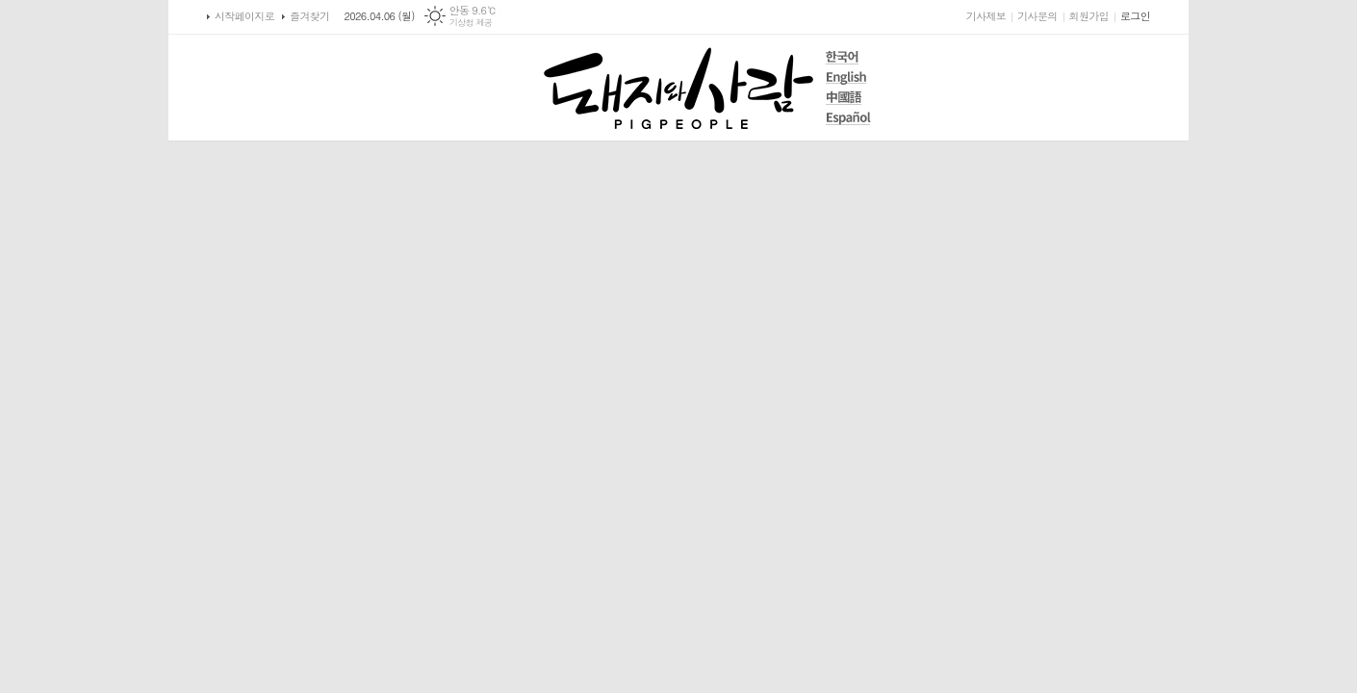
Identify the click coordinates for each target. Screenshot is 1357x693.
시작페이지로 (244, 16)
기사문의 (1037, 16)
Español (848, 118)
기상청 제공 (471, 22)
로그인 (1135, 16)
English (848, 77)
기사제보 (986, 16)
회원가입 (1089, 16)
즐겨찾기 (309, 16)
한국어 (848, 57)
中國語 (848, 97)
